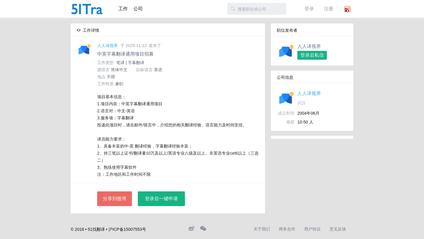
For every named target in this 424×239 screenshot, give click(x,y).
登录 (309, 8)
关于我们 (262, 229)
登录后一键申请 (161, 198)
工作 (123, 8)
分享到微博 (114, 198)
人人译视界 (107, 45)
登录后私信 (312, 55)
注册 (328, 8)
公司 (138, 8)
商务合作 (287, 229)
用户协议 (312, 229)
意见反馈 (337, 229)
